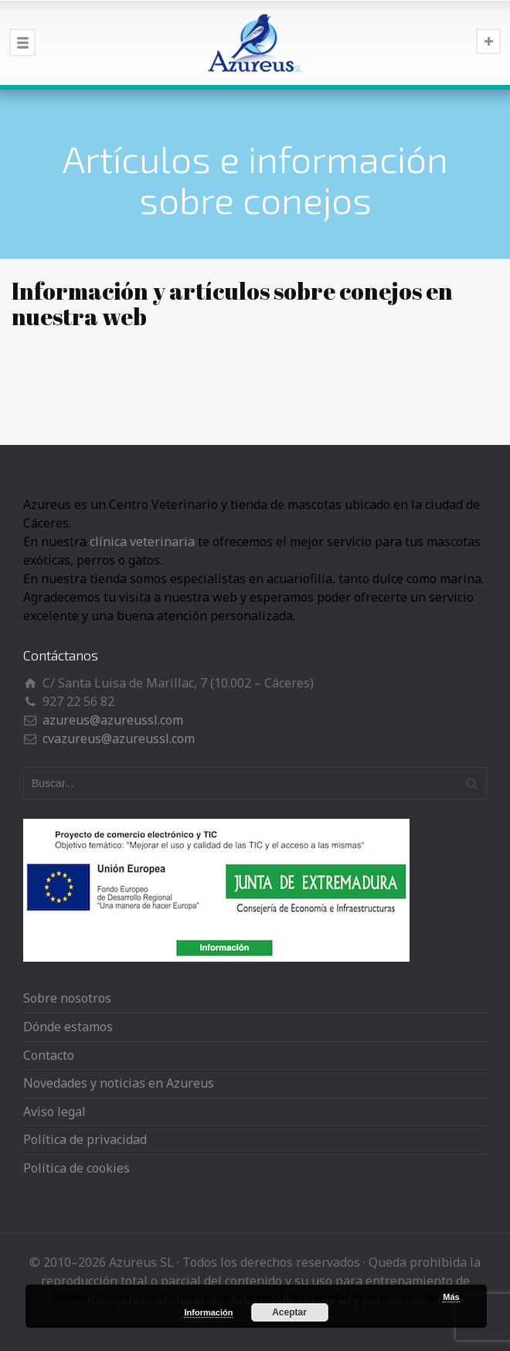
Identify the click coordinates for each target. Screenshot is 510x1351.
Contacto (48, 1055)
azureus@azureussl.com (112, 719)
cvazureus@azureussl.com (118, 738)
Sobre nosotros (67, 997)
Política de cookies (76, 1167)
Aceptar (289, 1312)
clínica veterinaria (142, 541)
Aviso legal (54, 1111)
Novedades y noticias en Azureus (118, 1082)
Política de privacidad (85, 1139)
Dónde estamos (68, 1026)
